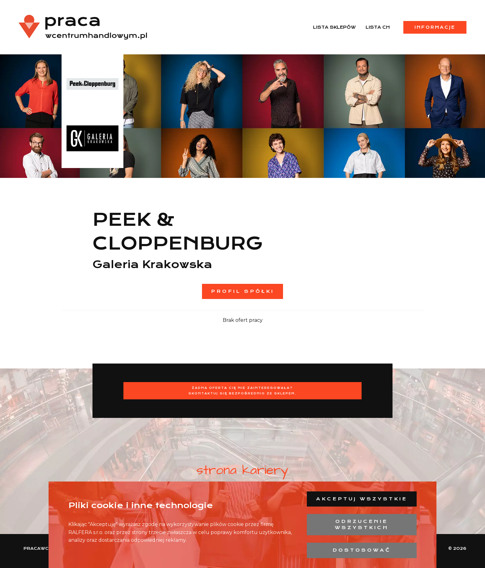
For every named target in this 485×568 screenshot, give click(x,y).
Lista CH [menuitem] (378, 27)
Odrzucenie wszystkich (362, 524)
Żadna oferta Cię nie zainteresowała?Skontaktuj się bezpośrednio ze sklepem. (242, 390)
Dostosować (362, 550)
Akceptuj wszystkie (361, 499)
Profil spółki (242, 291)
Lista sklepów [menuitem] (334, 27)
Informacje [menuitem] (434, 27)
